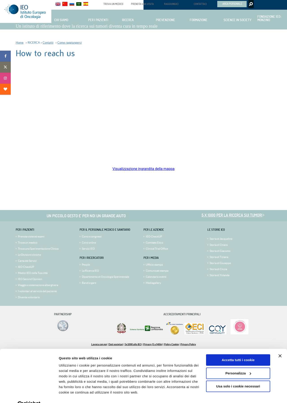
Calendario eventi (156, 276)
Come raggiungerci (69, 42)
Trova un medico (27, 242)
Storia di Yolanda (219, 275)
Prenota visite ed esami (31, 236)
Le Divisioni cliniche (29, 254)
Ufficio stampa (154, 264)
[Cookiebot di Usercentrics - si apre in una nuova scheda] (29, 394)
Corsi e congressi (92, 236)
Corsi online (89, 242)
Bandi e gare (89, 282)
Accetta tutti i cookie (238, 350)
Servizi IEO (88, 248)
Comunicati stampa (157, 270)
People (86, 264)
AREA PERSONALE (232, 3)
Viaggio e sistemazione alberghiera (38, 285)
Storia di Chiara (219, 244)
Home (20, 42)
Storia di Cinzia (218, 269)
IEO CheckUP (26, 266)
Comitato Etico (154, 242)
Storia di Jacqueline (221, 238)
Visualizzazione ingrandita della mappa (143, 169)
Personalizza (238, 363)
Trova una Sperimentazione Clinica (38, 248)
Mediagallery (153, 282)
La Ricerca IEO (90, 270)
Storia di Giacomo (220, 250)
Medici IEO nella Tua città (33, 272)
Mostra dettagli (71, 394)
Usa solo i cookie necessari (238, 376)
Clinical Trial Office (157, 248)
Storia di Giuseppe (220, 263)
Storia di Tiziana (219, 256)
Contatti (48, 42)
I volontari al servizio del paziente (37, 291)
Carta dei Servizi (27, 260)
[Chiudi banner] (280, 345)
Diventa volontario (29, 297)
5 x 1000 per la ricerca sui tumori (232, 215)
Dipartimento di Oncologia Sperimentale (105, 276)
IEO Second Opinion (30, 279)
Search (250, 4)
